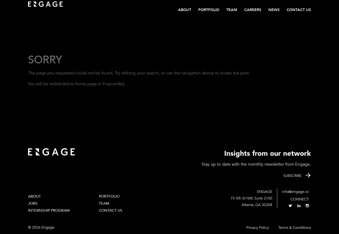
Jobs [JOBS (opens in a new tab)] (32, 203)
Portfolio (208, 10)
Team (231, 10)
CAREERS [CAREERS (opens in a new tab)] (252, 10)
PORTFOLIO (109, 196)
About (184, 10)
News (274, 10)
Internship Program (49, 210)
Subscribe (292, 175)
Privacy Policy (257, 227)
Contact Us (299, 10)
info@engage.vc (295, 191)
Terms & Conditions (294, 227)
